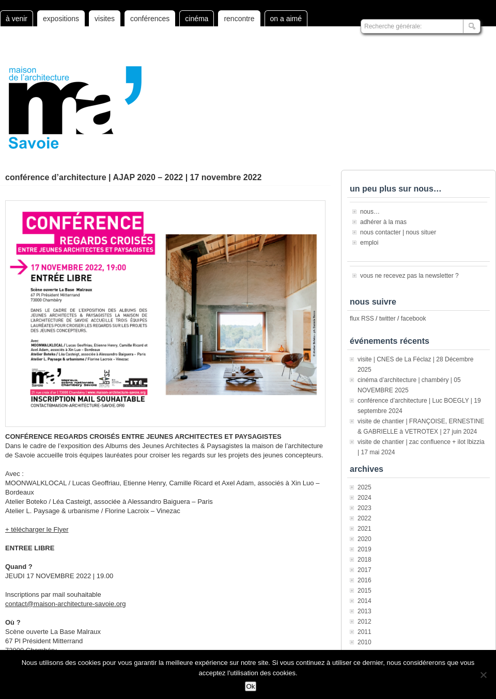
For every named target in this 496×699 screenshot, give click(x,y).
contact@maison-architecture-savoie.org (65, 604)
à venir (16, 18)
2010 (364, 642)
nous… (370, 211)
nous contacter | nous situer (398, 232)
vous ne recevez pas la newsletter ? (409, 275)
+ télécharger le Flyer (36, 529)
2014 (364, 601)
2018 (364, 559)
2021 (364, 528)
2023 (364, 508)
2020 (364, 539)
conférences (149, 18)
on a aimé (286, 18)
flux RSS (362, 318)
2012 (364, 621)
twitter (387, 318)
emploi (369, 242)
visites (105, 18)
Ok (250, 686)
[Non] (483, 675)
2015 (364, 590)
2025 (364, 487)
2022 (364, 518)
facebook (413, 318)
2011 (364, 632)
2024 (364, 497)
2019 (364, 549)
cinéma (196, 18)
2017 (364, 570)
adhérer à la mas (383, 222)
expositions (61, 18)
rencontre (239, 18)
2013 (364, 611)
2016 (364, 580)
